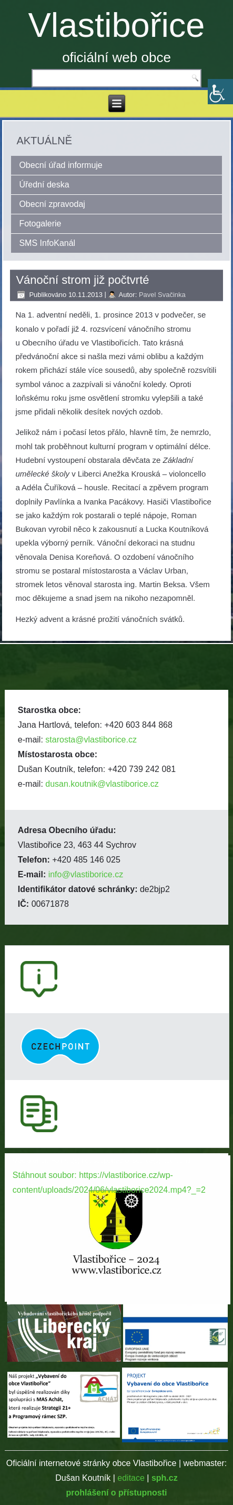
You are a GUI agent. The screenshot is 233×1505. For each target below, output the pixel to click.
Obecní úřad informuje (60, 165)
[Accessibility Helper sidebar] (220, 91)
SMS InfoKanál (47, 243)
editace (131, 1477)
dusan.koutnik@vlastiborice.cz (101, 783)
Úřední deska (44, 184)
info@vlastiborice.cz (86, 874)
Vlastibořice (116, 25)
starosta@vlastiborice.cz (91, 739)
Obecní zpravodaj (52, 204)
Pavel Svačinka (162, 295)
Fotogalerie (40, 223)
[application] (116, 1216)
